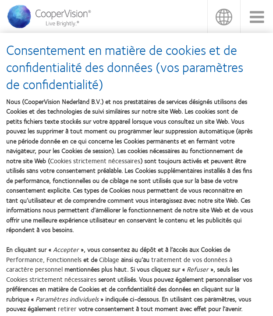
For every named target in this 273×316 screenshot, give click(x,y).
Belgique (223, 16)
